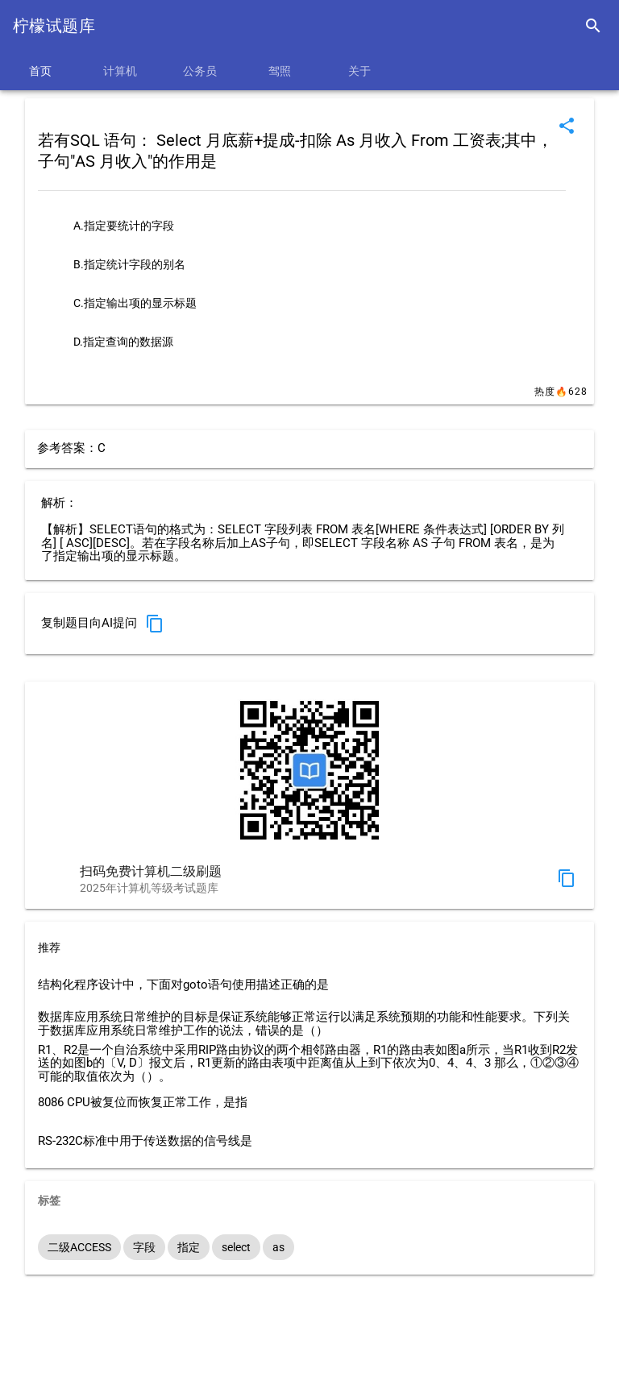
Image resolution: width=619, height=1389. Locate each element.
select (236, 1247)
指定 (188, 1247)
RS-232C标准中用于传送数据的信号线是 (145, 1141)
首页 (40, 70)
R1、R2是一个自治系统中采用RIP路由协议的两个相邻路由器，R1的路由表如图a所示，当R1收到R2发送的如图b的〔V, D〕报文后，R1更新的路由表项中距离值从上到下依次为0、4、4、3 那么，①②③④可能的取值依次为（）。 (308, 1064)
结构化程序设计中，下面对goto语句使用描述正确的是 (183, 985)
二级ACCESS (79, 1247)
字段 (144, 1247)
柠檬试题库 (54, 25)
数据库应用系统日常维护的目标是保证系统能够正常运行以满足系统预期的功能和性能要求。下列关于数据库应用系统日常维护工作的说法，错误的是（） (304, 1024)
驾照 (279, 70)
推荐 (49, 947)
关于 (359, 70)
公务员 (200, 70)
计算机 (120, 70)
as (278, 1247)
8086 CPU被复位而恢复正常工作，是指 (142, 1102)
